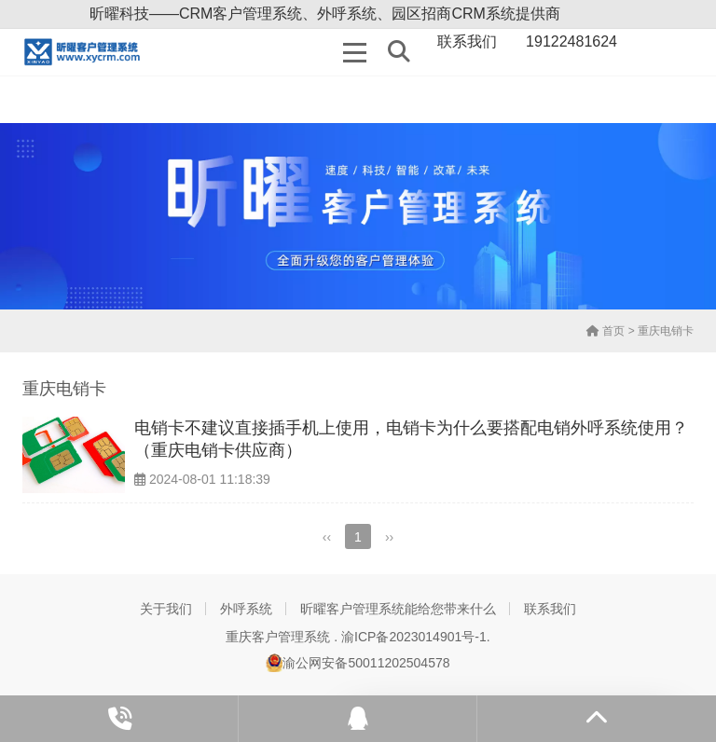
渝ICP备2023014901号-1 (414, 636)
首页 (605, 330)
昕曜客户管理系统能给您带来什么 (398, 608)
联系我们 (550, 608)
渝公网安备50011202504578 (357, 662)
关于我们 (166, 608)
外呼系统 (246, 608)
